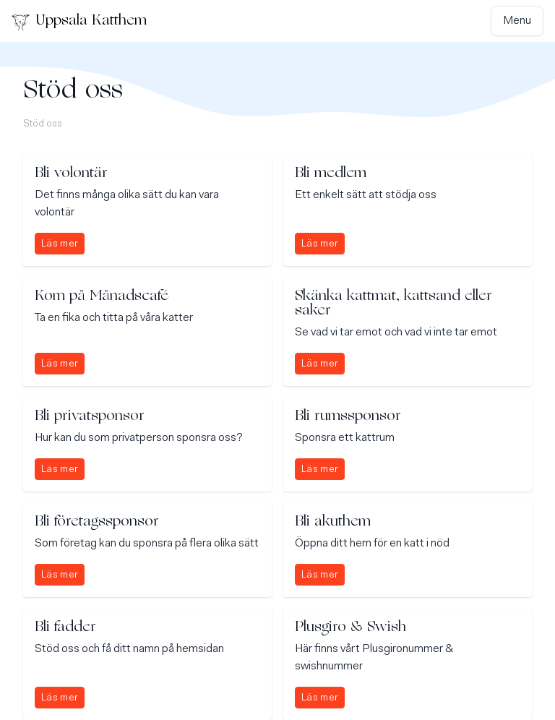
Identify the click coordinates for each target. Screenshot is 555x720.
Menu (517, 21)
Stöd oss (42, 124)
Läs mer (59, 244)
